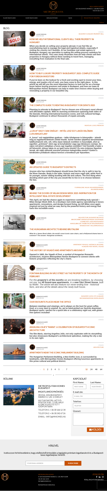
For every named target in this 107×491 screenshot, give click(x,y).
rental (95, 246)
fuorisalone (79, 187)
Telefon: (76, 401)
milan (87, 187)
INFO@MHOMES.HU (44, 481)
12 (86, 369)
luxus (94, 125)
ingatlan (88, 125)
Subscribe (73, 463)
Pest (90, 246)
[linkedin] (100, 477)
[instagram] (103, 477)
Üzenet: (76, 411)
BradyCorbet (76, 219)
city (94, 296)
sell (102, 34)
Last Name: (94, 382)
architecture (83, 217)
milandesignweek (96, 187)
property (96, 34)
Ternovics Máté (42, 245)
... (62, 369)
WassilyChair (85, 225)
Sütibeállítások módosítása (46, 485)
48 (96, 369)
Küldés (95, 429)
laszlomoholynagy (96, 221)
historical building (96, 244)
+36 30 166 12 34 (98, 10)
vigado (101, 246)
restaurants (99, 298)
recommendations (86, 298)
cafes (91, 296)
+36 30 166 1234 (43, 479)
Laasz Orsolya (41, 34)
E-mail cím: (77, 392)
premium (100, 125)
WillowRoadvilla (97, 225)
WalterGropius (97, 223)
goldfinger (99, 219)
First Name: (77, 382)
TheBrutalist (86, 223)
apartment (77, 244)
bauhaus (100, 217)
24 (91, 369)
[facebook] (97, 477)
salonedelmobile (97, 189)
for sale (85, 244)
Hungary (89, 34)
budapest (82, 34)
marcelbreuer (75, 223)
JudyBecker (84, 221)
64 (101, 369)
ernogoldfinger (87, 219)
